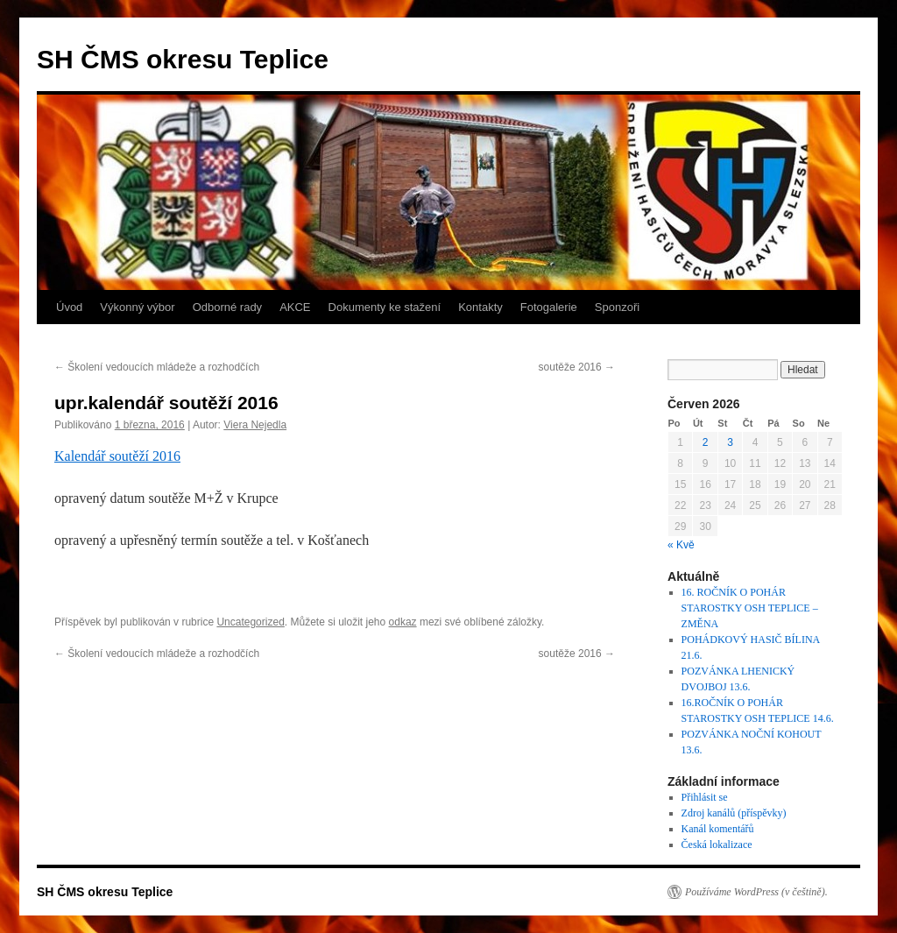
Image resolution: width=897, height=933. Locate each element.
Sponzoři (617, 307)
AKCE (294, 307)
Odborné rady (228, 307)
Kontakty (480, 307)
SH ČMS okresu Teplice (182, 59)
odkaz (403, 622)
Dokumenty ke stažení (384, 307)
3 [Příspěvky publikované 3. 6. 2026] (730, 442)
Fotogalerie (548, 307)
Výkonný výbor (137, 307)
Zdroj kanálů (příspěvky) (734, 813)
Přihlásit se (705, 797)
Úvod (69, 307)
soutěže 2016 (577, 367)
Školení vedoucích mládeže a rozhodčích (156, 367)
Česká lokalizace (717, 844)
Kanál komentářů (718, 829)
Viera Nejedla (254, 425)
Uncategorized (250, 622)
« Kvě (681, 545)
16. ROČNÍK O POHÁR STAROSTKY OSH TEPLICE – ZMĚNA (750, 608)
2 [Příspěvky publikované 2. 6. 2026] (706, 442)
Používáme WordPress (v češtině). (756, 892)
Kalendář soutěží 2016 (117, 456)
